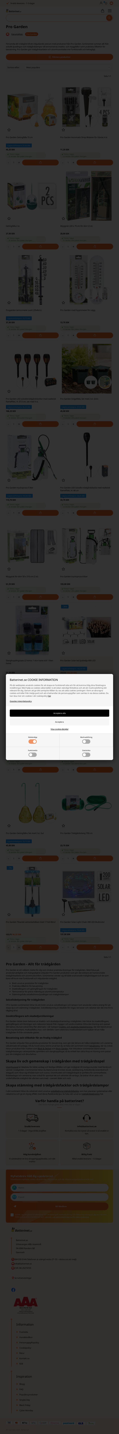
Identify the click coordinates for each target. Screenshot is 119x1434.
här (49, 696)
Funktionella (32, 753)
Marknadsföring (86, 740)
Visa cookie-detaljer (59, 729)
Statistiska (86, 753)
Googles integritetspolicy (21, 701)
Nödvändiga (32, 740)
